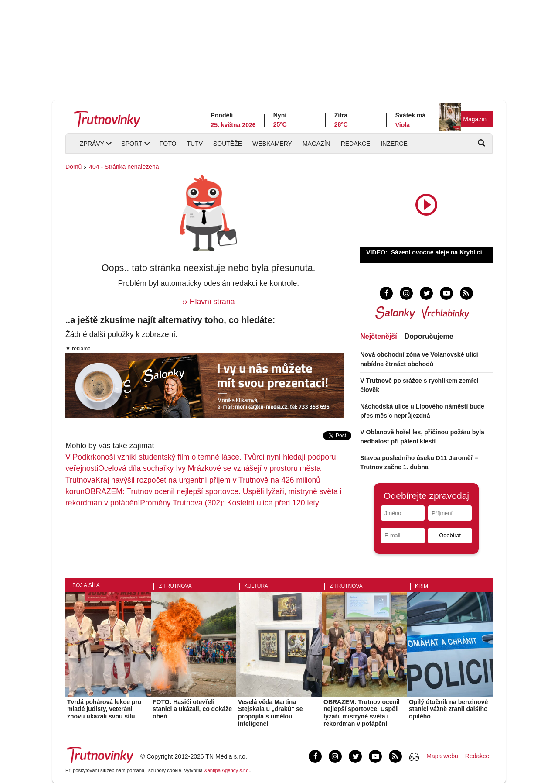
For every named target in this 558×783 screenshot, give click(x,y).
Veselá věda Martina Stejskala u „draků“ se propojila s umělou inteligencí (270, 712)
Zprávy (92, 143)
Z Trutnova (175, 586)
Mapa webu (442, 755)
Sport (131, 143)
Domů (73, 166)
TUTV (195, 143)
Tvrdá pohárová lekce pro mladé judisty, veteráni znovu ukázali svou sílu (104, 709)
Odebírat (450, 535)
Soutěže (227, 143)
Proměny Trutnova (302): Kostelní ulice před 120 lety (229, 502)
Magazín (475, 119)
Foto (168, 143)
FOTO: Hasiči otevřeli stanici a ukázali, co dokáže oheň (192, 709)
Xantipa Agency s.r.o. (227, 770)
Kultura (256, 586)
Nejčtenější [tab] (378, 336)
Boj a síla (86, 585)
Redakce (356, 143)
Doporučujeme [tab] (429, 336)
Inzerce (394, 143)
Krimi (422, 586)
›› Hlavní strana (208, 301)
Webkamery (272, 143)
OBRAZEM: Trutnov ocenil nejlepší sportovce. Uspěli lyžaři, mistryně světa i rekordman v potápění (361, 712)
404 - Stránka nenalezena (124, 166)
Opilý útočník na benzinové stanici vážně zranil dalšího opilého (448, 709)
